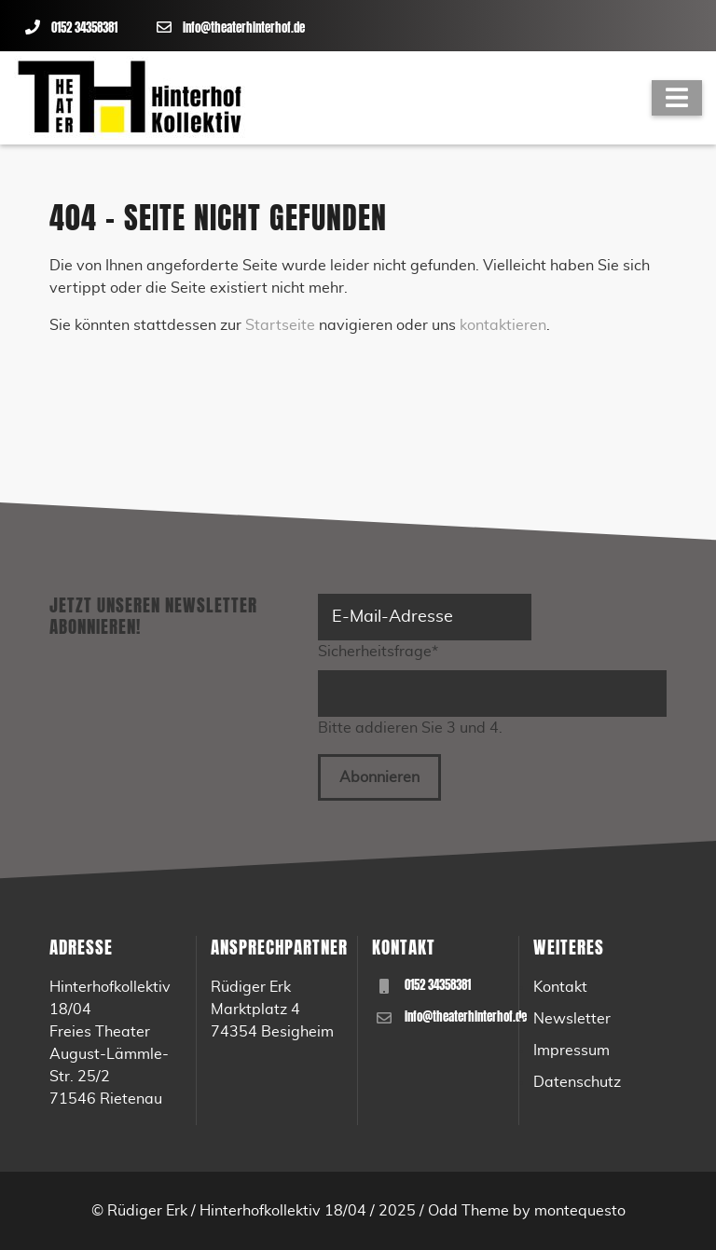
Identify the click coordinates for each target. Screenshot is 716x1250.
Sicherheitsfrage (378, 649)
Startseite (280, 325)
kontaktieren (503, 325)
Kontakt (560, 987)
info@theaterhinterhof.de (244, 27)
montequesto (580, 1210)
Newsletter (572, 1018)
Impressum (571, 1050)
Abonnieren (379, 777)
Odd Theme (468, 1210)
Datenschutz (577, 1082)
